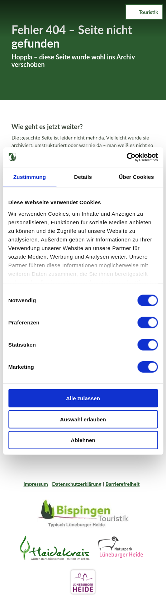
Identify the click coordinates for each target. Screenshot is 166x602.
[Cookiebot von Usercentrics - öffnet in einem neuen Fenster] (126, 157)
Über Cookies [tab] (136, 177)
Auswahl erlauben (83, 419)
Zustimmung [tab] (29, 177)
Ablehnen (83, 440)
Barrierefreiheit (122, 484)
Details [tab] (83, 177)
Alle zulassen (83, 398)
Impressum (36, 484)
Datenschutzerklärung (76, 484)
